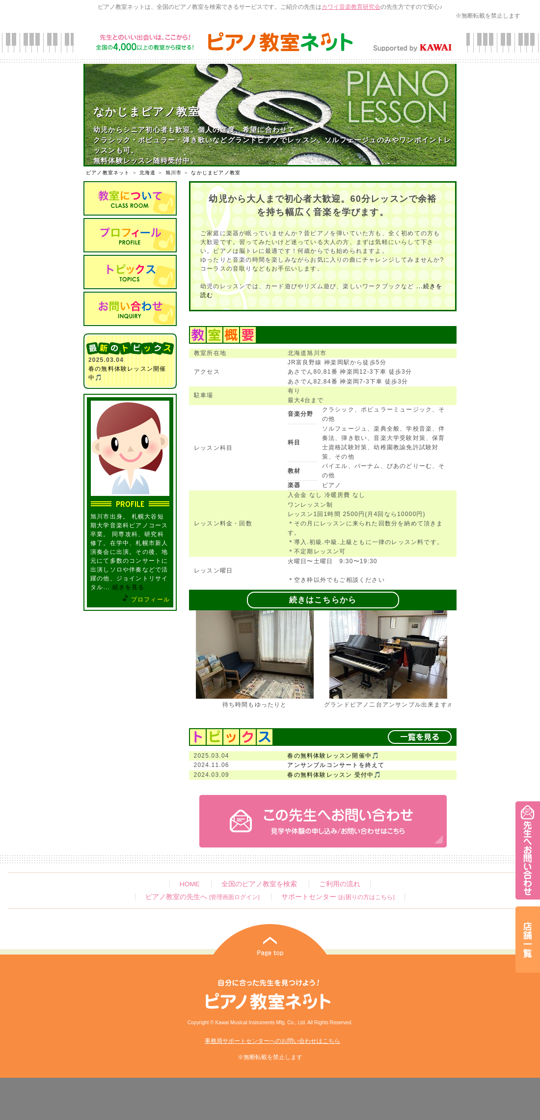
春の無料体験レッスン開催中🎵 (333, 755)
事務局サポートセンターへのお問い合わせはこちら (272, 1041)
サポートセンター (337, 897)
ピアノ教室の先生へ (202, 897)
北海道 (147, 172)
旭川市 (173, 172)
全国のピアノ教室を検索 (259, 884)
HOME (190, 884)
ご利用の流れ (339, 884)
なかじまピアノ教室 (216, 172)
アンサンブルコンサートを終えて (335, 765)
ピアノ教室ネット (108, 172)
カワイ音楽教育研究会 (351, 6)
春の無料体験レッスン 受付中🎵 (334, 774)
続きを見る (128, 587)
